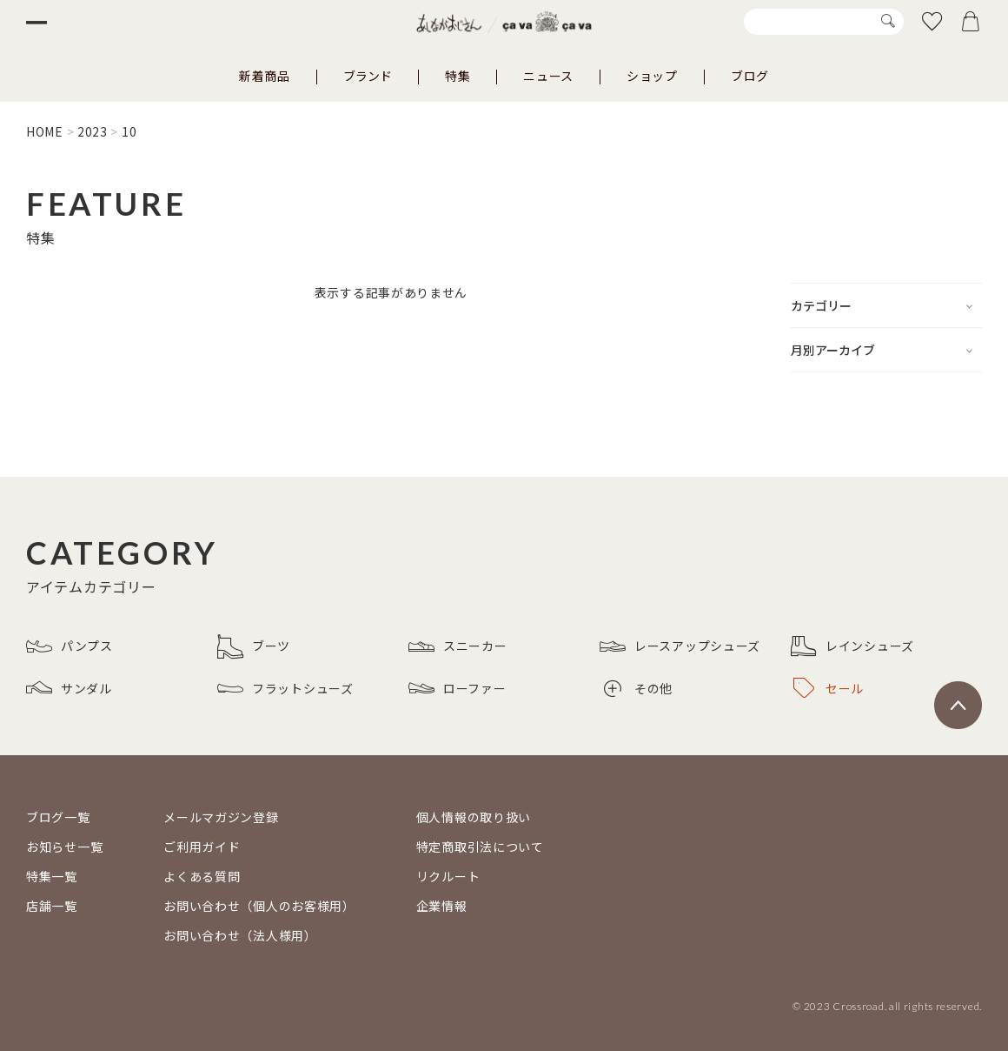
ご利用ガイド (201, 846)
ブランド (367, 76)
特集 (457, 76)
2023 (92, 131)
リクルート (448, 876)
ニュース (548, 76)
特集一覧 (51, 876)
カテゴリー (821, 305)
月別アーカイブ (833, 349)
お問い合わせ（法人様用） (239, 935)
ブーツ (253, 646)
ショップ (652, 76)
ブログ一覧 (58, 817)
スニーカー (457, 646)
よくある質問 (201, 876)
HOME (44, 131)
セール (828, 688)
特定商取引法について (480, 846)
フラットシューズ (285, 688)
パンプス (69, 646)
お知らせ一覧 (64, 846)
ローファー (457, 688)
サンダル (69, 688)
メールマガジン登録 (220, 817)
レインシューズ (852, 646)
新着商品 (264, 76)
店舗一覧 (51, 905)
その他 (638, 688)
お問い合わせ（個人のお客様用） (259, 905)
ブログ (750, 76)
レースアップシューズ (680, 646)
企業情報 (442, 905)
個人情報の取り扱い (473, 817)
